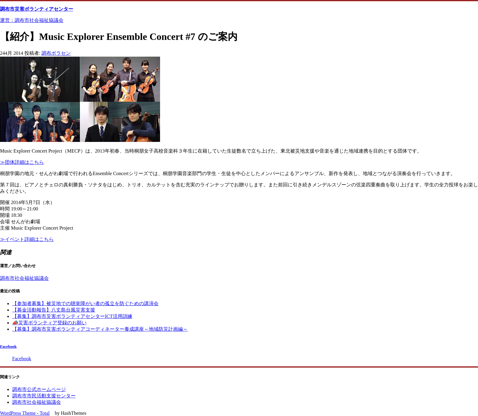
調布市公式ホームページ (39, 389)
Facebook (8, 346)
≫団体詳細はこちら (22, 162)
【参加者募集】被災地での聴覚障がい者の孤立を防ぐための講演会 (85, 303)
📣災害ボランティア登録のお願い (49, 322)
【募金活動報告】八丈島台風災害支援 (53, 309)
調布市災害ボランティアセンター (36, 9)
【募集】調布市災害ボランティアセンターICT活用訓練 (72, 316)
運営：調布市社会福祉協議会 (31, 20)
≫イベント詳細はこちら (27, 239)
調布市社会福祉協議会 (24, 278)
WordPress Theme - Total (25, 413)
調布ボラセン (56, 53)
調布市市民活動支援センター (44, 395)
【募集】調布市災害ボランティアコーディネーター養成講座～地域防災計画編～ (100, 329)
